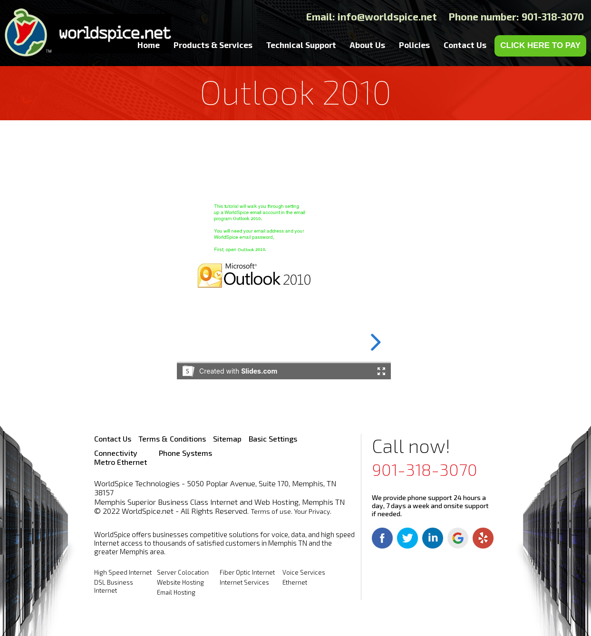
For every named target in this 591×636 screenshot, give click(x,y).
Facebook (382, 538)
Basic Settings (273, 438)
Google (457, 538)
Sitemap (227, 438)
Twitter (407, 538)
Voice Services (303, 572)
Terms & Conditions (172, 438)
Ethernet (294, 582)
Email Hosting (176, 592)
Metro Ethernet (120, 461)
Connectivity (115, 452)
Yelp (483, 538)
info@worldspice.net (387, 16)
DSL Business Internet (113, 586)
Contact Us (465, 44)
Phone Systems (185, 452)
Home (148, 44)
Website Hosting (180, 582)
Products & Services (213, 44)
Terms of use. (271, 511)
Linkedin (432, 538)
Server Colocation (183, 572)
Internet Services (244, 582)
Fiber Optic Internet (247, 572)
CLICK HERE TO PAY (540, 45)
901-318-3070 (424, 469)
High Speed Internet (123, 572)
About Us (367, 44)
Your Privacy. (312, 511)
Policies (414, 44)
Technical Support (301, 44)
